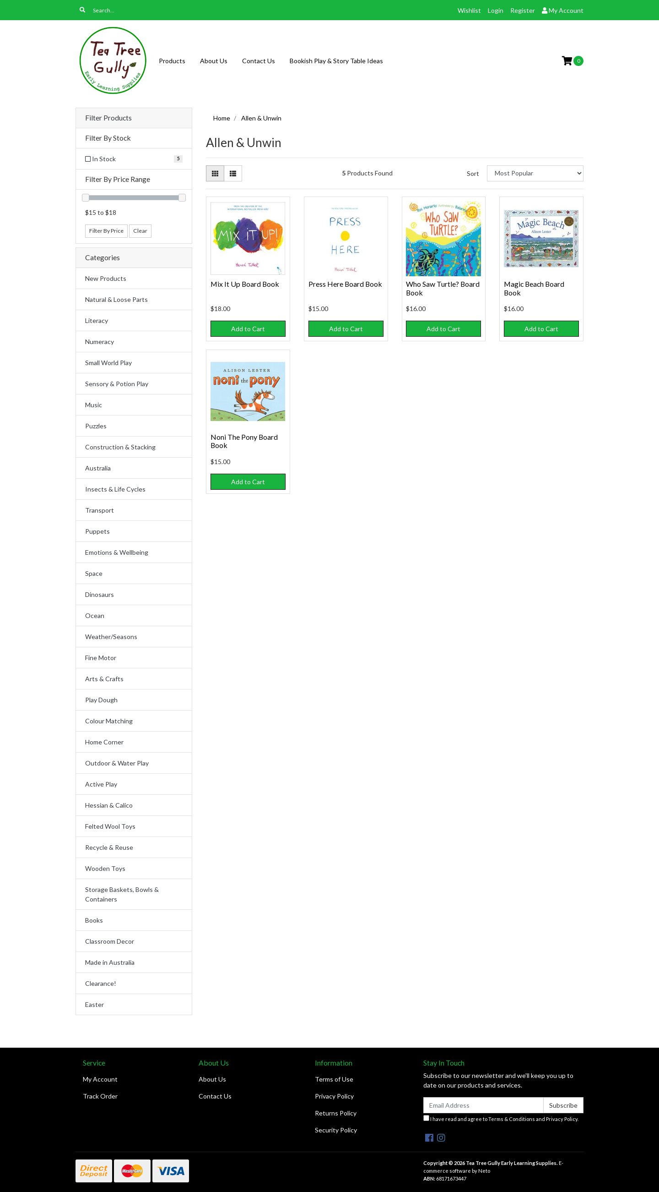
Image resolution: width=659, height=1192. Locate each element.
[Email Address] (483, 1105)
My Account (100, 1079)
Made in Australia (110, 962)
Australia (98, 468)
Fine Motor (100, 658)
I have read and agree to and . (500, 1118)
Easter (94, 1004)
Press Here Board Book (345, 283)
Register (522, 10)
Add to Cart (248, 329)
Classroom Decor (109, 941)
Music (93, 405)
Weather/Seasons (111, 636)
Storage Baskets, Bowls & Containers (122, 894)
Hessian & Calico (109, 805)
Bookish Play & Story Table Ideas (336, 61)
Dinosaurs (99, 594)
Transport (99, 510)
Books (94, 920)
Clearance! (100, 983)
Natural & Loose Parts (116, 299)
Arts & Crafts (104, 679)
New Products (105, 278)
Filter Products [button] (108, 118)
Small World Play (108, 362)
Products (172, 61)
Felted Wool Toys (110, 826)
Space (94, 573)
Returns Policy (336, 1113)
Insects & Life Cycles (115, 489)
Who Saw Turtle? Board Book (443, 288)
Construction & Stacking (120, 447)
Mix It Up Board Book (245, 283)
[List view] (233, 173)
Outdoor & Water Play (117, 763)
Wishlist (469, 10)
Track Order (100, 1096)
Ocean (94, 615)
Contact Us (258, 61)
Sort (473, 173)
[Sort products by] (535, 173)
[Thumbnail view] (215, 173)
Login (495, 10)
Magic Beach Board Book (534, 288)
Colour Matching (109, 721)
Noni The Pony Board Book (244, 441)
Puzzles (96, 426)
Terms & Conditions (511, 1119)
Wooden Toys (105, 868)
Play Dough (101, 700)
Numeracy (99, 341)
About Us (213, 61)
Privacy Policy (334, 1096)
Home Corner (104, 742)
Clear (140, 230)
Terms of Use (334, 1079)
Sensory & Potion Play (116, 384)
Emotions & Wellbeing (116, 552)
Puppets (97, 531)
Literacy (96, 320)
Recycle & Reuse (109, 847)
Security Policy (336, 1130)
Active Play (101, 784)
